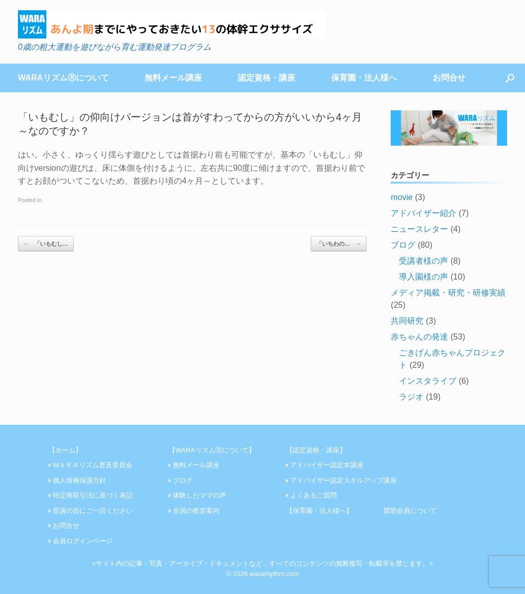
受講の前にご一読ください (93, 510)
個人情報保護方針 (79, 480)
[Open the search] (510, 78)
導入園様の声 (423, 276)
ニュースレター (419, 229)
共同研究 (407, 320)
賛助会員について (410, 510)
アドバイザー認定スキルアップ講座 (343, 480)
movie (402, 197)
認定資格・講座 (266, 77)
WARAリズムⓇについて (63, 77)
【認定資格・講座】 (316, 450)
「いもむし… (46, 244)
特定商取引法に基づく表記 (93, 495)
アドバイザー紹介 (423, 213)
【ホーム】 (65, 450)
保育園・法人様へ (364, 77)
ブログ (403, 245)
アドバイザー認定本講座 (327, 465)
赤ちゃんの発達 (419, 336)
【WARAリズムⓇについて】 (212, 450)
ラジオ (411, 396)
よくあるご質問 (313, 495)
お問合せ (449, 77)
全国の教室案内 (196, 510)
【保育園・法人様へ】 (319, 510)
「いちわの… (338, 244)
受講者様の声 (423, 260)
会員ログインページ (83, 541)
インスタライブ (427, 381)
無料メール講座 (173, 77)
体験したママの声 (199, 495)
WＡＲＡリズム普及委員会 (92, 465)
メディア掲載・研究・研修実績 (448, 292)
